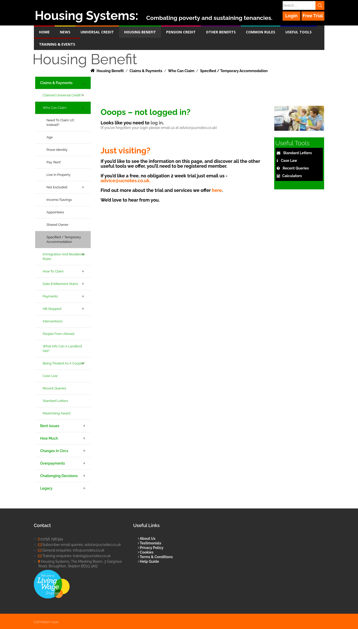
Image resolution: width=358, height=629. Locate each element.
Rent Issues (49, 426)
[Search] (303, 5)
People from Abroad (58, 334)
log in (157, 122)
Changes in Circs (54, 451)
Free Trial (313, 15)
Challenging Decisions (59, 476)
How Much (49, 438)
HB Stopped (52, 309)
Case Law (50, 376)
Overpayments (52, 463)
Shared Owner (58, 225)
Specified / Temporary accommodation (64, 239)
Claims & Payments (56, 83)
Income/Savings (59, 200)
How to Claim (53, 271)
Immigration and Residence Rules (64, 256)
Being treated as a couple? (64, 363)
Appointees (55, 212)
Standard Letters (55, 401)
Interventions (53, 321)
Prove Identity (57, 150)
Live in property (59, 175)
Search (319, 5)
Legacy (46, 488)
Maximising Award (57, 413)
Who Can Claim (55, 108)
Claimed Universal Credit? (62, 95)
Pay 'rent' (54, 162)
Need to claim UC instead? (61, 122)
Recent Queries (54, 388)
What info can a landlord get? (62, 348)
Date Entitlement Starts (60, 284)
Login (291, 15)
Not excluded (57, 187)
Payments (50, 296)
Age (50, 137)
